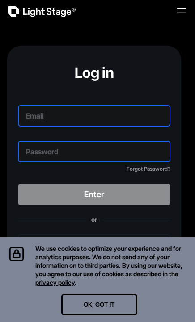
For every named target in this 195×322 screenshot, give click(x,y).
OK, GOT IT (99, 304)
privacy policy (55, 282)
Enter (94, 194)
